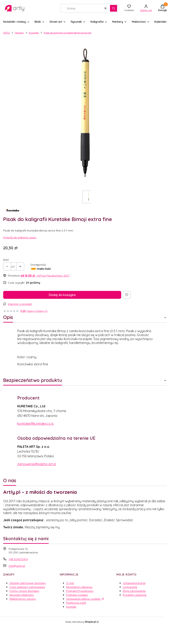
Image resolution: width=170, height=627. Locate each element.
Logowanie (130, 587)
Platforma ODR (76, 603)
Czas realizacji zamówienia (27, 587)
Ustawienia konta (134, 583)
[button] (113, 8)
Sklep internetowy (80, 621)
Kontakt (71, 606)
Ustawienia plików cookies (83, 599)
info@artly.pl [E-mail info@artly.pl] (17, 566)
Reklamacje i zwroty (22, 599)
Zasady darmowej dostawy (27, 583)
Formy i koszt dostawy (24, 591)
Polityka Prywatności (79, 591)
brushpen (34, 32)
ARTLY (6, 32)
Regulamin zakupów (79, 587)
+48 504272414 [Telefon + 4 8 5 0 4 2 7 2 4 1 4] (18, 559)
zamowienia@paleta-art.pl (36, 464)
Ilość (6, 259)
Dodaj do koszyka (62, 295)
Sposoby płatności (21, 595)
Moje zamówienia (134, 591)
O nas (70, 583)
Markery (19, 32)
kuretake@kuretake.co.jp (35, 423)
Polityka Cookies (77, 595)
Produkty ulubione (134, 595)
